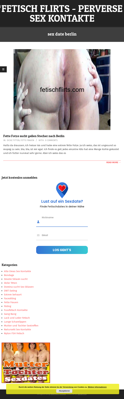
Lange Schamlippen (15, 321)
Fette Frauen (27, 140)
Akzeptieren (64, 391)
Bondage (9, 275)
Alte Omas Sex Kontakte (17, 271)
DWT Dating (10, 290)
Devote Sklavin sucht (16, 279)
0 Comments (51, 140)
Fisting (7, 306)
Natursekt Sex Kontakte (17, 329)
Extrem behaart (13, 294)
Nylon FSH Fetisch (14, 333)
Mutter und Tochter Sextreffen (21, 325)
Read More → (113, 162)
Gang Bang (10, 314)
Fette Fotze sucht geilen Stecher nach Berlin (33, 136)
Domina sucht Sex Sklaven (19, 286)
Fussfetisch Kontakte (16, 310)
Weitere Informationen (97, 387)
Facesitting (10, 298)
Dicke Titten (13, 140)
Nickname (48, 217)
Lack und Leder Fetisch (17, 317)
